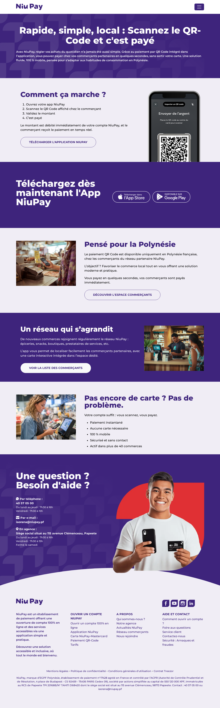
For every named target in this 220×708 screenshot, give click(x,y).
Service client (172, 632)
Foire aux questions (176, 627)
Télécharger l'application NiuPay (58, 142)
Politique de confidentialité (88, 671)
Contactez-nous (173, 636)
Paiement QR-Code (85, 640)
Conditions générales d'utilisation (129, 671)
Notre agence (126, 623)
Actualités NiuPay (129, 627)
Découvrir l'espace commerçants (122, 295)
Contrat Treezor (164, 671)
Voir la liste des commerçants (55, 368)
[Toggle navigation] (199, 7)
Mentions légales (57, 671)
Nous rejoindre (127, 636)
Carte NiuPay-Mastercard (89, 636)
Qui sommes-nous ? (130, 619)
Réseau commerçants (132, 632)
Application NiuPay (84, 632)
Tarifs (74, 644)
